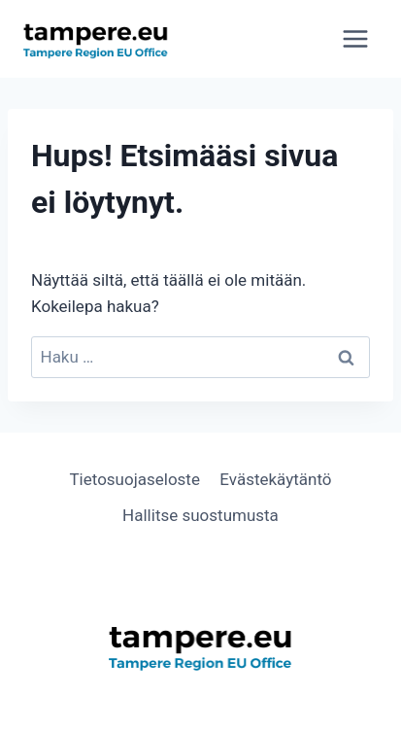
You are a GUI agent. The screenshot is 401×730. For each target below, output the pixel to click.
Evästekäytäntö (275, 479)
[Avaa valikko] (355, 38)
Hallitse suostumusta (200, 515)
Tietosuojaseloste (134, 479)
